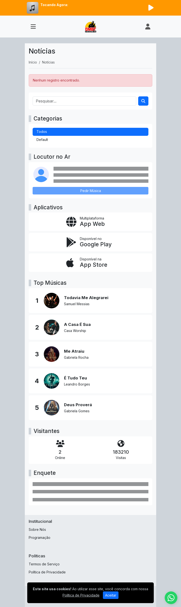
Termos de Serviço (44, 564)
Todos (41, 131)
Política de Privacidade (47, 572)
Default (42, 140)
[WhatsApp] (171, 597)
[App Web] (90, 221)
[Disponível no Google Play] (90, 242)
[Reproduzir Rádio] (150, 8)
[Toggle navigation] (33, 26)
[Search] (143, 101)
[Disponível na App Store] (90, 262)
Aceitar (110, 595)
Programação (39, 537)
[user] (147, 26)
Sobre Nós (37, 529)
